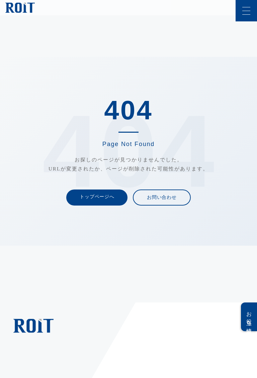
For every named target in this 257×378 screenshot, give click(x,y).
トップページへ (97, 196)
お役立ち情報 (249, 317)
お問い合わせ (161, 197)
